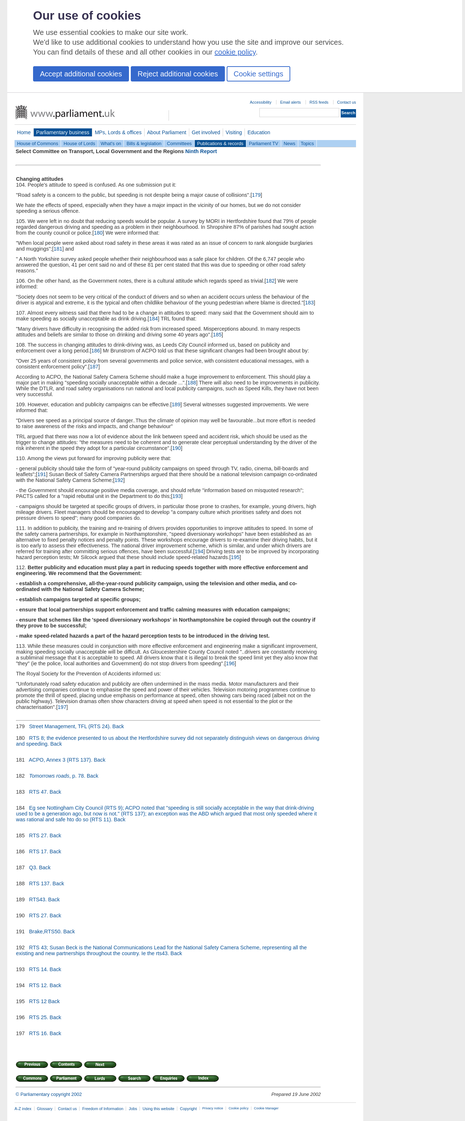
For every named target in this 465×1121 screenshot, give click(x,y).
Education (258, 132)
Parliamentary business (62, 132)
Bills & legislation (143, 143)
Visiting (234, 132)
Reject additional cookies (178, 74)
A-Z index (23, 1108)
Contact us (346, 102)
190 (176, 448)
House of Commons (37, 143)
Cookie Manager (266, 1108)
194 (199, 551)
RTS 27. (39, 835)
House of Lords (79, 143)
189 (176, 404)
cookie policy (235, 52)
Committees (179, 143)
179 (256, 195)
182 (270, 281)
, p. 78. (57, 776)
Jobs (133, 1108)
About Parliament (166, 132)
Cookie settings (258, 74)
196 (230, 663)
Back (118, 726)
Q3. (33, 867)
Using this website (158, 1108)
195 (235, 557)
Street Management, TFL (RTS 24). (70, 726)
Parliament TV (263, 143)
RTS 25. (39, 1017)
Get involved (206, 132)
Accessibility (260, 102)
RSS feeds (319, 102)
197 (62, 707)
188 (191, 383)
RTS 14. (39, 969)
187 (94, 367)
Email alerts (290, 102)
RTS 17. (39, 851)
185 (217, 335)
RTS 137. (40, 883)
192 (118, 480)
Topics (307, 143)
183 (309, 303)
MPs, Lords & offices (118, 132)
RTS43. (38, 899)
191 (41, 474)
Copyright (188, 1108)
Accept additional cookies (81, 74)
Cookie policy (238, 1108)
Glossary (45, 1108)
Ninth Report (201, 151)
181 (58, 249)
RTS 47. (39, 792)
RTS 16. (39, 1033)
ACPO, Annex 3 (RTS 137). (61, 760)
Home (24, 132)
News (289, 143)
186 (95, 351)
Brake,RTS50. (45, 931)
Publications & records (220, 143)
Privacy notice (212, 1108)
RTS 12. (39, 985)
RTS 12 (38, 1001)
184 (153, 319)
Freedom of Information (102, 1108)
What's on (111, 143)
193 (176, 496)
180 (98, 233)
